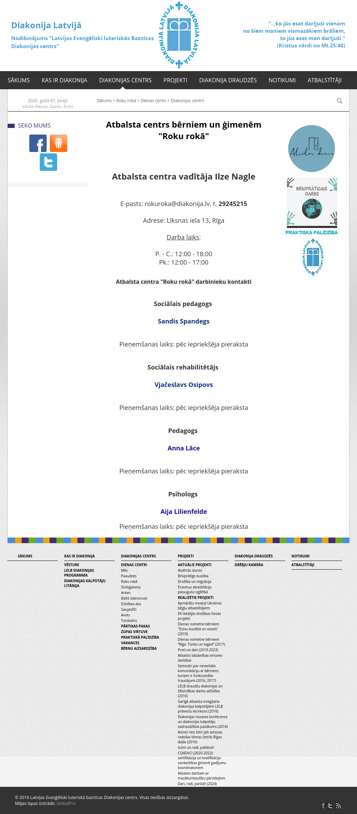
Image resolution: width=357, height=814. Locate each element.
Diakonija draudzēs (228, 80)
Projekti (175, 80)
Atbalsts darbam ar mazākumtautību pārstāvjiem (201, 776)
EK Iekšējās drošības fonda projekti (199, 616)
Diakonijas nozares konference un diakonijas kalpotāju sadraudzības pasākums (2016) (203, 721)
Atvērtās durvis (190, 570)
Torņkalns (129, 620)
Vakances (130, 642)
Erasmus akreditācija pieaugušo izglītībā (194, 589)
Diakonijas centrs (125, 80)
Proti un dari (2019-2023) (198, 649)
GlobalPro (66, 803)
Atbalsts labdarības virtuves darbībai (200, 658)
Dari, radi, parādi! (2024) (197, 783)
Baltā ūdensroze (134, 598)
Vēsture (71, 564)
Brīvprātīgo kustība (193, 575)
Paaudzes (128, 575)
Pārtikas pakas (135, 626)
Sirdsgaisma (130, 587)
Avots (125, 615)
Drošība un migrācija (194, 581)
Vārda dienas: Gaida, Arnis (47, 106)
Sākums (19, 80)
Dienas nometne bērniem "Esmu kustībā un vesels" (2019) (198, 629)
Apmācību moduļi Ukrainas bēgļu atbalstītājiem (200, 605)
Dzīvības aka (131, 603)
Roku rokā (126, 101)
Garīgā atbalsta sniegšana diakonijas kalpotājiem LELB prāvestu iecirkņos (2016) (200, 706)
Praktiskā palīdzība (140, 637)
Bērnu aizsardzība (139, 648)
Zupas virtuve (134, 631)
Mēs (124, 570)
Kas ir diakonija (65, 80)
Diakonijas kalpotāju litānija (85, 583)
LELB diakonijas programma (79, 573)
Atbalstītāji (325, 80)
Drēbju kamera (249, 564)
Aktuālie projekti (194, 564)
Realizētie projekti (195, 597)
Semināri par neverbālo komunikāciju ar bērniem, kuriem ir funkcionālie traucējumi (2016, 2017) (198, 673)
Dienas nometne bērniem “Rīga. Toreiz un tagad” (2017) (201, 642)
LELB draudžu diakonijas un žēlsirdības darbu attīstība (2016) (200, 691)
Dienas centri (153, 101)
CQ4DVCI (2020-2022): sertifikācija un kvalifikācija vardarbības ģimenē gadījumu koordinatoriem (202, 760)
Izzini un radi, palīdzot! (196, 747)
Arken (125, 592)
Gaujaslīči (128, 609)
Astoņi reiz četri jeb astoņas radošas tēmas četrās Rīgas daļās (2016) (200, 737)
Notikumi (282, 80)
